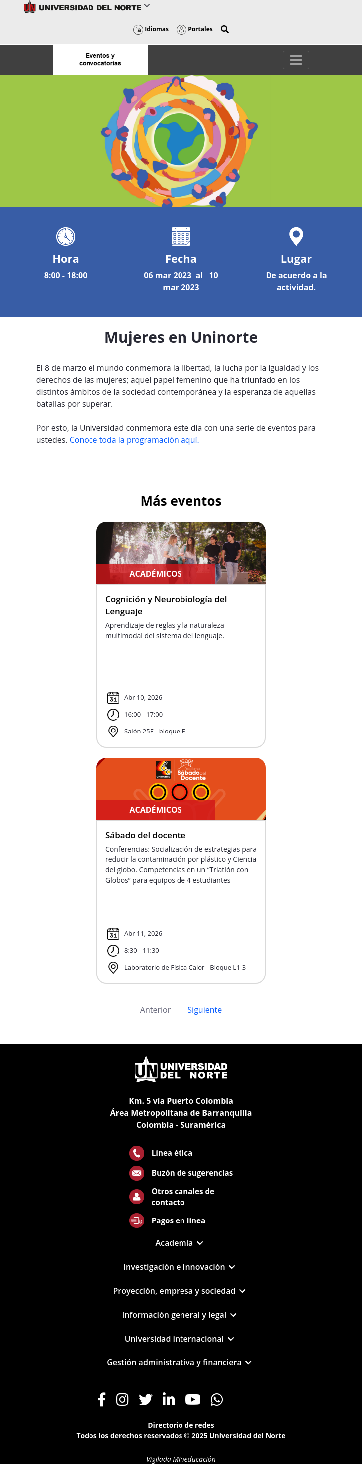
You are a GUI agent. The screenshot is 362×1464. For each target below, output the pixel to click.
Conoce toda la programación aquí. (134, 439)
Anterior (155, 1009)
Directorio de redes (181, 1425)
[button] (225, 29)
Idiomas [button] (151, 29)
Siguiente (204, 1009)
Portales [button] (195, 29)
